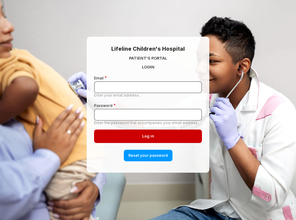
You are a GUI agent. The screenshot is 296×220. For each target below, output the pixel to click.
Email (99, 78)
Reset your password (148, 155)
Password (103, 105)
